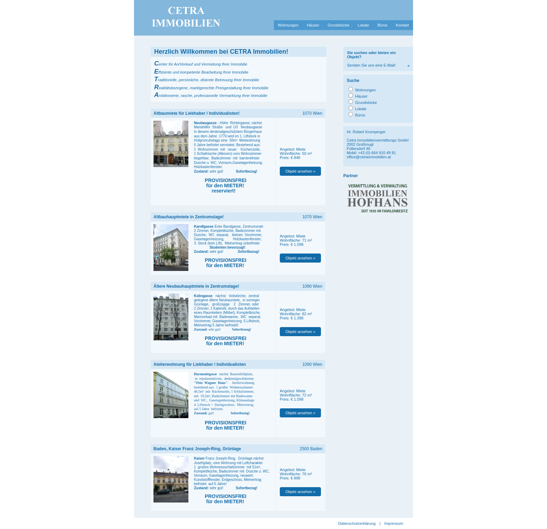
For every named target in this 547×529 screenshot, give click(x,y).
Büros (382, 25)
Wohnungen (288, 25)
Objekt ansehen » (300, 171)
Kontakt (402, 25)
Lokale (363, 25)
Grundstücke (338, 25)
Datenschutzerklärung (357, 523)
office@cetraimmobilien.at (369, 157)
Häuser (313, 25)
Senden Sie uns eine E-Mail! (371, 59)
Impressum (393, 523)
